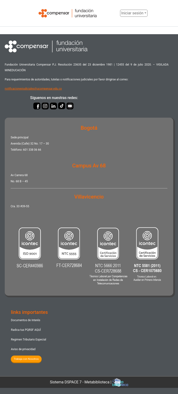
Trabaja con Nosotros (26, 359)
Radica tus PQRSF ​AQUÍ (25, 330)
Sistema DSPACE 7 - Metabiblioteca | (89, 382)
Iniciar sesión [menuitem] (132, 13)
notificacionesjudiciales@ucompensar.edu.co (33, 88)
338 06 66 (35, 150)
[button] (116, 13)
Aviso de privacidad (23, 349)
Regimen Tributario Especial (28, 339)
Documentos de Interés (26, 320)
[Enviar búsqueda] (110, 13)
